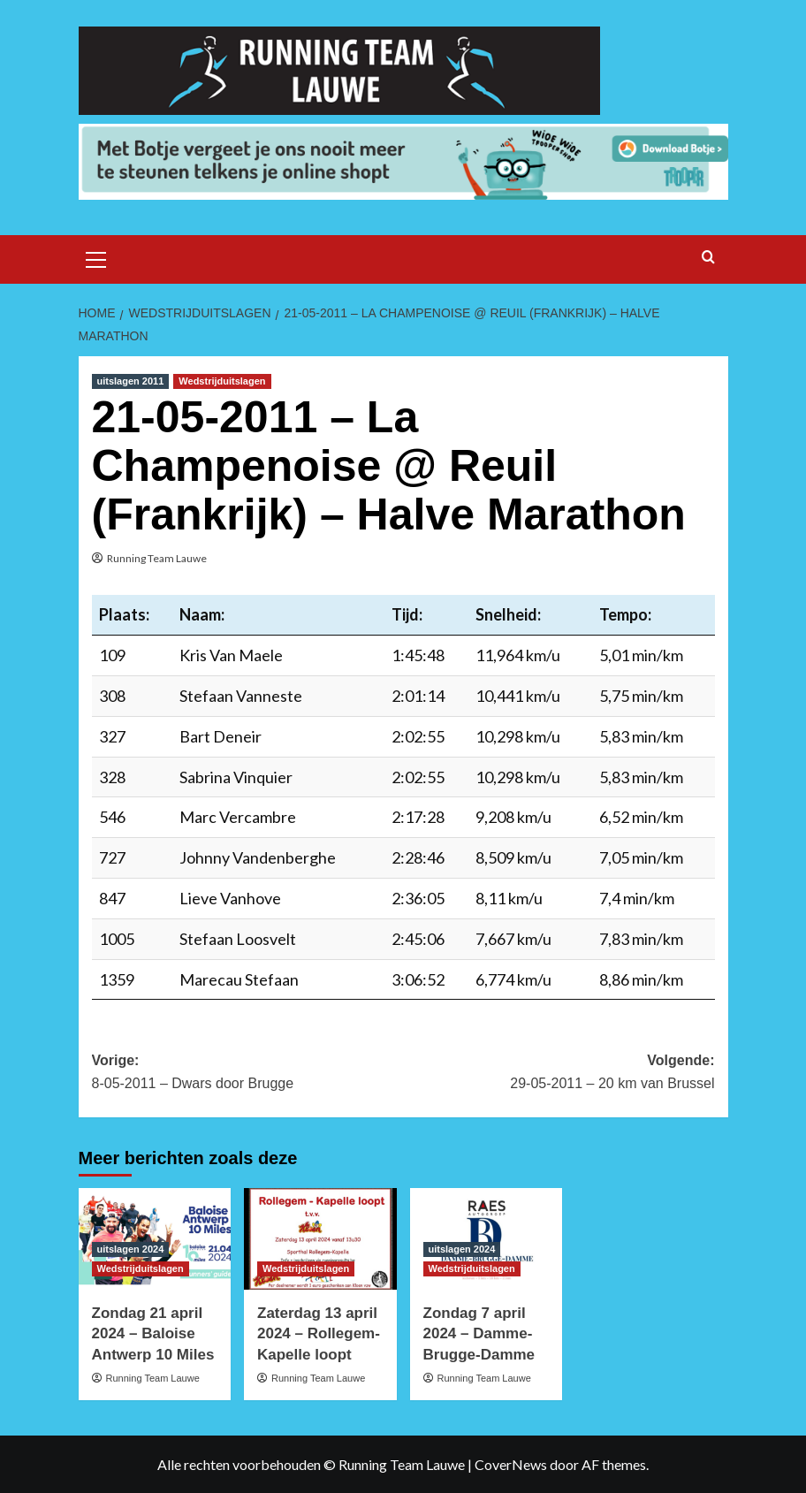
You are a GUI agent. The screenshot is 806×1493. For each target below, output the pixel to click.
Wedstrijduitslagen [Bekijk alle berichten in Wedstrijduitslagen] (222, 381)
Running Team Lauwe (157, 558)
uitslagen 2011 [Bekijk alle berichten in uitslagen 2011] (130, 381)
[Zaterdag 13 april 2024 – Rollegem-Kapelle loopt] (320, 1239)
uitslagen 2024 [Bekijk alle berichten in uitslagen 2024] (130, 1249)
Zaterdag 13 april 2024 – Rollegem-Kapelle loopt (318, 1334)
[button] (96, 257)
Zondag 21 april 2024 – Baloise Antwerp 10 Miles (153, 1334)
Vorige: (248, 1073)
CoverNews (511, 1464)
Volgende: (559, 1073)
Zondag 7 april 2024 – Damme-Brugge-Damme (479, 1334)
